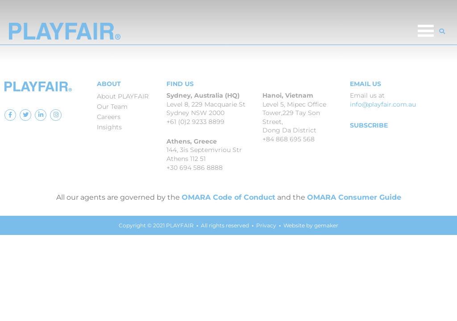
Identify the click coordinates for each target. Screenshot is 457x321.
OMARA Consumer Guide (354, 197)
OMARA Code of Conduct (228, 197)
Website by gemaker (310, 225)
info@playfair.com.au (383, 104)
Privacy (266, 225)
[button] (442, 31)
